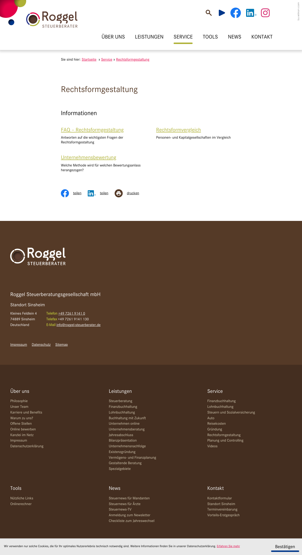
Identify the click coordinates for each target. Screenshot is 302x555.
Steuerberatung (120, 401)
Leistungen (120, 391)
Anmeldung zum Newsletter (129, 515)
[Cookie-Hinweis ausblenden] (285, 547)
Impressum (18, 345)
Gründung (214, 429)
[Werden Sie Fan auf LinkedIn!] (251, 13)
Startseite (89, 60)
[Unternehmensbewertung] (103, 163)
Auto (210, 418)
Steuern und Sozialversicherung (231, 412)
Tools (15, 488)
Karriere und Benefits (26, 412)
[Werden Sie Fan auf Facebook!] (235, 13)
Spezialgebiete (120, 469)
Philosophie (19, 401)
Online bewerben (23, 429)
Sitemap (61, 345)
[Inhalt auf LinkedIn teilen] (101, 193)
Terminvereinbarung (222, 509)
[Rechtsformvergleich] (198, 134)
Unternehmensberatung (127, 429)
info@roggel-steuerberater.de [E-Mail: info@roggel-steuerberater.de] (78, 325)
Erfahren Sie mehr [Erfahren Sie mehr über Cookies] (228, 546)
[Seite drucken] (130, 193)
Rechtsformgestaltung (224, 435)
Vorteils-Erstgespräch (223, 515)
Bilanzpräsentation (122, 441)
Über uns (19, 391)
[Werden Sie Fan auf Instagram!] (265, 13)
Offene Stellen (21, 424)
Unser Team (19, 407)
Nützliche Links (21, 498)
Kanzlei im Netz (22, 435)
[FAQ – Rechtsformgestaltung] (103, 136)
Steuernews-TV (120, 509)
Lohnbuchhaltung (122, 412)
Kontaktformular (219, 498)
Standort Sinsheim (221, 504)
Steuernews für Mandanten (129, 498)
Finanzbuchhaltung (123, 407)
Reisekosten (216, 424)
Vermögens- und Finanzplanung (132, 458)
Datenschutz (41, 345)
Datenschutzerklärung (26, 446)
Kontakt (215, 488)
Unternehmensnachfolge (127, 446)
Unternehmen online (124, 424)
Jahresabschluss (121, 435)
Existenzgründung (122, 452)
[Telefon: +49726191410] (71, 314)
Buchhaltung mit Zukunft (127, 418)
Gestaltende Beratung (125, 463)
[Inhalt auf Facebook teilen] (74, 193)
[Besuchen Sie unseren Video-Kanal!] (224, 13)
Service (215, 391)
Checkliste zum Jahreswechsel (131, 521)
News (114, 488)
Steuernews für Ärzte (124, 504)
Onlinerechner (21, 504)
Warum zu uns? (21, 418)
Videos (212, 446)
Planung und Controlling (225, 441)
